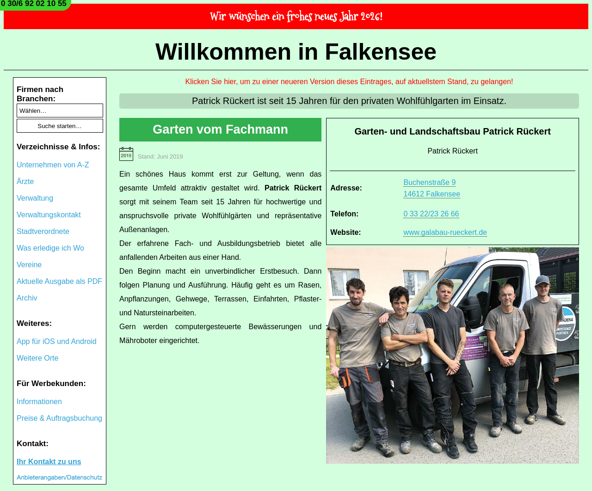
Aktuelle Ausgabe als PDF (59, 281)
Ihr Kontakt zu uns (49, 462)
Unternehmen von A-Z (53, 165)
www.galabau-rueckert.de (445, 232)
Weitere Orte (37, 358)
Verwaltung (35, 198)
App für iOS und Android (57, 341)
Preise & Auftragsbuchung (59, 418)
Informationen (39, 401)
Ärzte (25, 181)
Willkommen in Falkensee (296, 52)
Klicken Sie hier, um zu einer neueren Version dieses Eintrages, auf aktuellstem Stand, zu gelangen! (349, 82)
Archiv (27, 298)
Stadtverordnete (43, 231)
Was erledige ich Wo (50, 248)
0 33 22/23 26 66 (431, 214)
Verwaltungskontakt (49, 215)
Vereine (29, 265)
